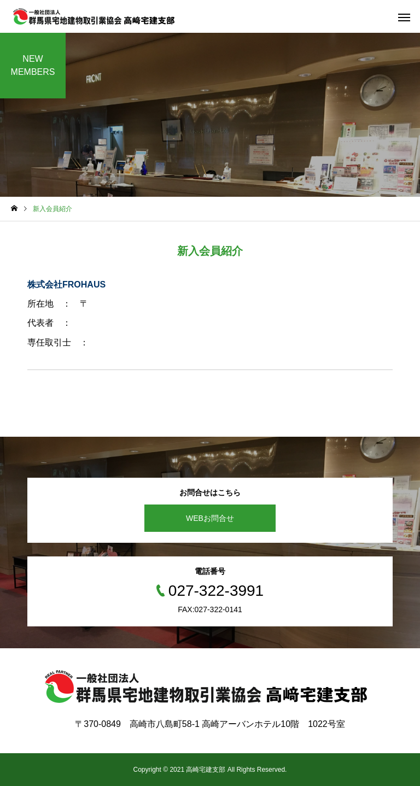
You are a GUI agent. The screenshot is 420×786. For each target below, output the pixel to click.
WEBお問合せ (210, 518)
